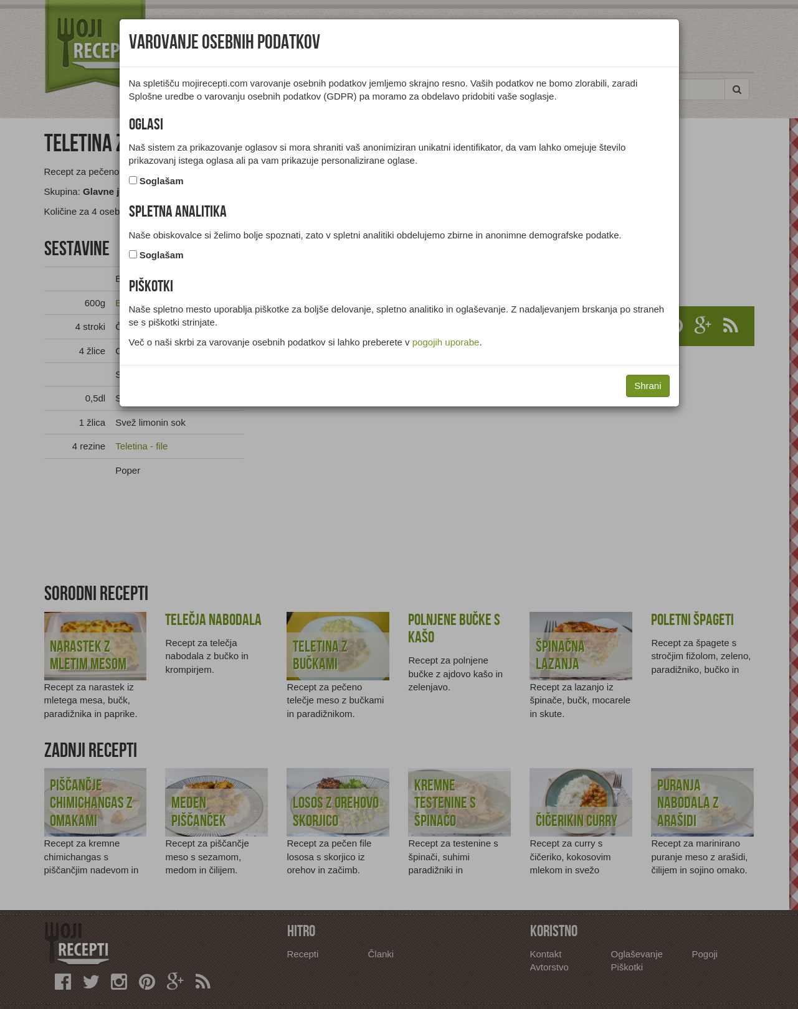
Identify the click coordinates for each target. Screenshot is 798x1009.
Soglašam (162, 181)
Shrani (647, 385)
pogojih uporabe (446, 342)
